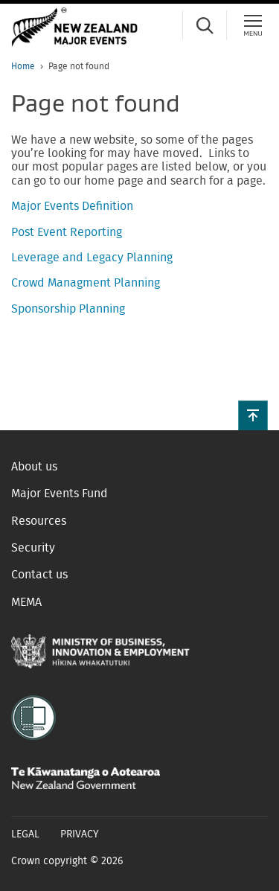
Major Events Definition (72, 206)
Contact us (39, 575)
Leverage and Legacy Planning (92, 258)
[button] (253, 415)
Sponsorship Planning (68, 309)
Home (23, 66)
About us (34, 467)
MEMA (26, 602)
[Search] (204, 25)
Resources (38, 521)
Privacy (79, 834)
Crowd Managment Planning (85, 283)
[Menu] (253, 25)
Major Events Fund (59, 493)
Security (33, 548)
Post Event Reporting (66, 232)
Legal (25, 834)
